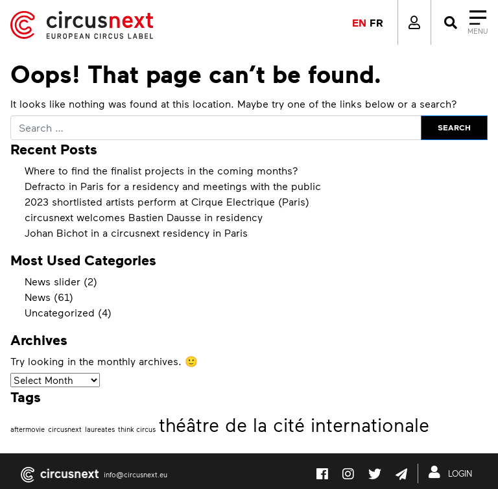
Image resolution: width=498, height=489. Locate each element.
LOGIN (453, 472)
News (38, 297)
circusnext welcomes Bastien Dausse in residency (144, 217)
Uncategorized (60, 312)
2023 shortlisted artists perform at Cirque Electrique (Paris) (167, 201)
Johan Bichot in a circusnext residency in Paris (136, 232)
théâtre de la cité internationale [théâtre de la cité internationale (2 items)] (294, 424)
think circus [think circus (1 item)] (137, 429)
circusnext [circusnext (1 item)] (65, 429)
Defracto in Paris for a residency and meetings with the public (173, 186)
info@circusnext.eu (135, 474)
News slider (52, 281)
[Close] (465, 22)
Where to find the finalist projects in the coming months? (161, 170)
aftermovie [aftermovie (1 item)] (27, 429)
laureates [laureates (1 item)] (100, 429)
